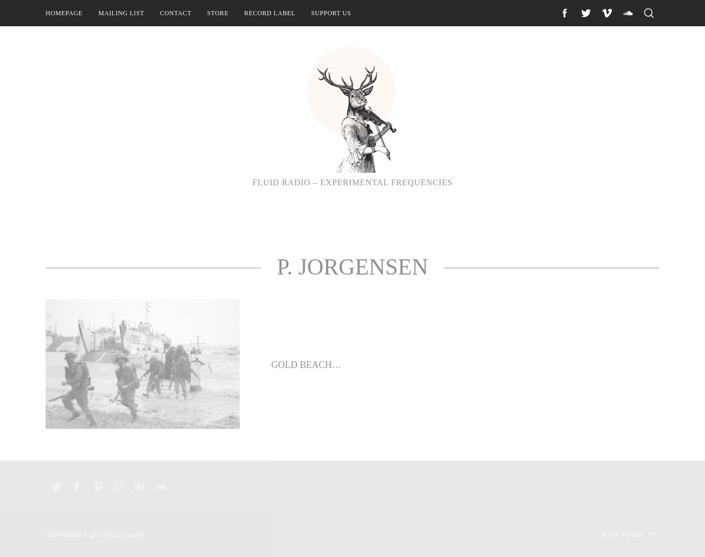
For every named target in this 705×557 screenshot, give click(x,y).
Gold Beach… (306, 365)
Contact (175, 13)
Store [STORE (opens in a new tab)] (218, 13)
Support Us (331, 13)
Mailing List (121, 13)
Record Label (270, 13)
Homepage (64, 13)
